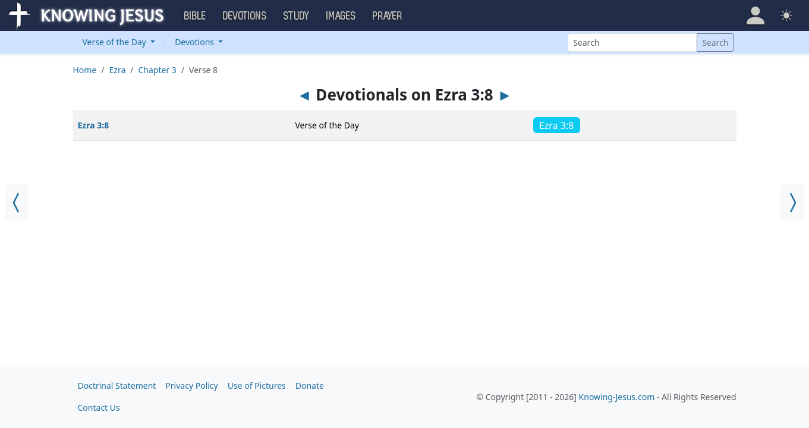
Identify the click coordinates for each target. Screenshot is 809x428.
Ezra (117, 69)
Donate (309, 385)
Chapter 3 (157, 69)
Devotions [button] (245, 16)
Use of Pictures (257, 385)
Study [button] (297, 16)
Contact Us (99, 407)
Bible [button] (195, 16)
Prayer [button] (387, 16)
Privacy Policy (191, 385)
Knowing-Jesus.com (617, 396)
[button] (755, 15)
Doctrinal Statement (117, 385)
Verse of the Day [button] (116, 42)
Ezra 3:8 (93, 125)
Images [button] (341, 16)
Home (85, 69)
